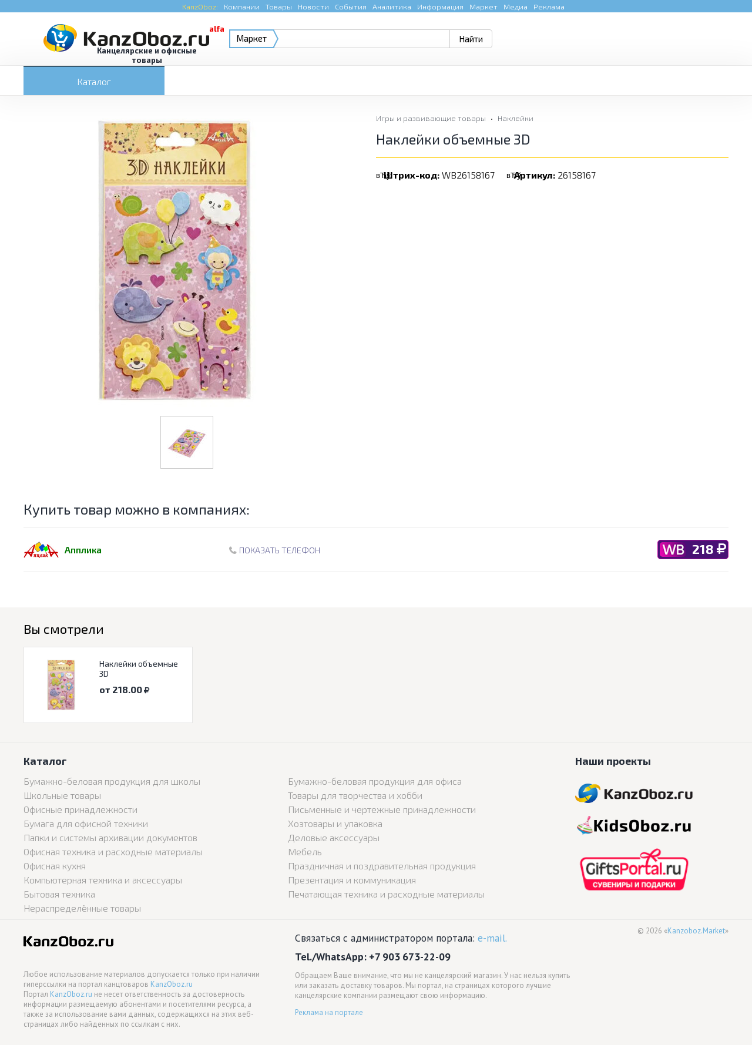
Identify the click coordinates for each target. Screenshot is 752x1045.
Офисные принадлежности (80, 809)
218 (709, 549)
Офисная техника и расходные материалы (113, 851)
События (351, 6)
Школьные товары (62, 795)
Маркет (483, 6)
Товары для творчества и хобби (355, 795)
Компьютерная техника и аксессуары (103, 879)
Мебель (305, 851)
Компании (242, 6)
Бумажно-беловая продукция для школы (112, 781)
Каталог (94, 81)
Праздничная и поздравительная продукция (382, 865)
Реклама (549, 6)
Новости (313, 6)
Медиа (515, 6)
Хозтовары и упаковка (335, 823)
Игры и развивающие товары (431, 118)
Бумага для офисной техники (86, 823)
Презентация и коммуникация (352, 879)
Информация (440, 6)
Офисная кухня (55, 865)
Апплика (83, 549)
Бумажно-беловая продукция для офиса (375, 781)
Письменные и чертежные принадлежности (382, 809)
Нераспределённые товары (82, 907)
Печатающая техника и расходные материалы (386, 893)
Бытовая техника (59, 893)
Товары (279, 6)
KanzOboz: (200, 6)
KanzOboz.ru (171, 984)
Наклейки (515, 118)
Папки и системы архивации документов (110, 837)
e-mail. (492, 938)
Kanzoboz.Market (696, 931)
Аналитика (391, 6)
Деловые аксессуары (334, 837)
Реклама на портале (329, 1012)
